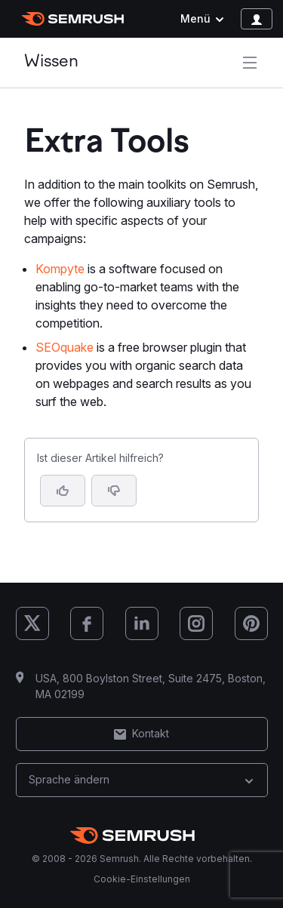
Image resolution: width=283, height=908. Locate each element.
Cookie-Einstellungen (142, 879)
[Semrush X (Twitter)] (32, 623)
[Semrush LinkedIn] (141, 623)
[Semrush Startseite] (73, 19)
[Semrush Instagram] (196, 623)
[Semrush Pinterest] (251, 623)
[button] (114, 490)
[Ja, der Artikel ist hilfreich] (62, 490)
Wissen (51, 62)
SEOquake (64, 347)
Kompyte (60, 268)
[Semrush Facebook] (86, 623)
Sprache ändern (142, 779)
